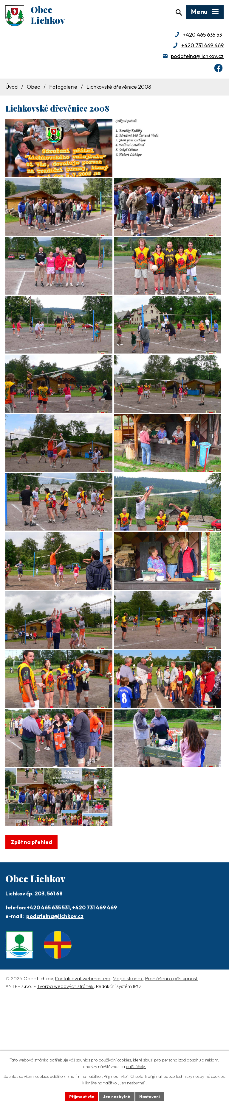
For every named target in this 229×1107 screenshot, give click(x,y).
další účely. (136, 1066)
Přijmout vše (80, 1096)
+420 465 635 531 (203, 35)
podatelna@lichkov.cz (197, 57)
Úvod (11, 88)
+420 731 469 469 (202, 46)
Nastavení (150, 1096)
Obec (33, 88)
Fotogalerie (63, 88)
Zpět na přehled (31, 938)
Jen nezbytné (117, 1096)
